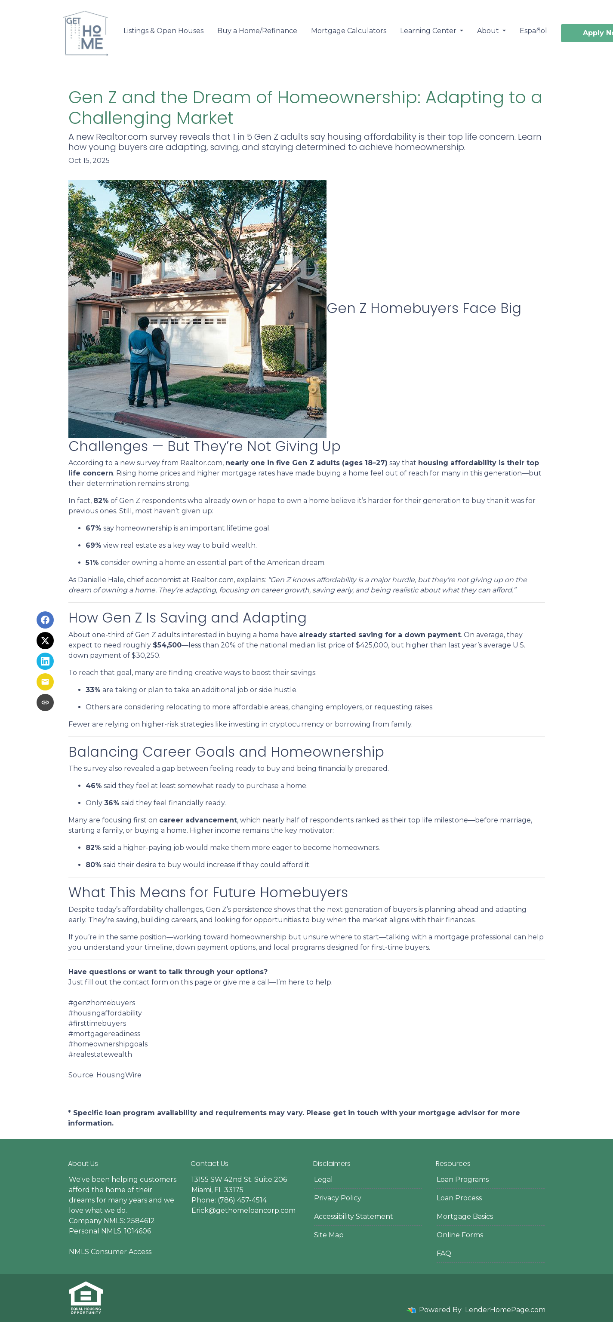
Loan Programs (463, 1179)
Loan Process (459, 1198)
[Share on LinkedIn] (45, 661)
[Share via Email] (45, 681)
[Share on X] (45, 640)
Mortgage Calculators (348, 31)
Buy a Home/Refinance (257, 31)
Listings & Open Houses (163, 31)
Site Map (329, 1235)
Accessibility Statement (353, 1216)
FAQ (444, 1253)
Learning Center (429, 31)
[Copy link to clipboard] (45, 702)
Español (533, 31)
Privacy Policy (337, 1198)
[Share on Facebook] (45, 620)
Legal (323, 1179)
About (489, 31)
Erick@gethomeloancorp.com (243, 1210)
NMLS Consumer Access (110, 1252)
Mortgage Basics (465, 1216)
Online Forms (460, 1235)
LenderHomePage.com (505, 1310)
